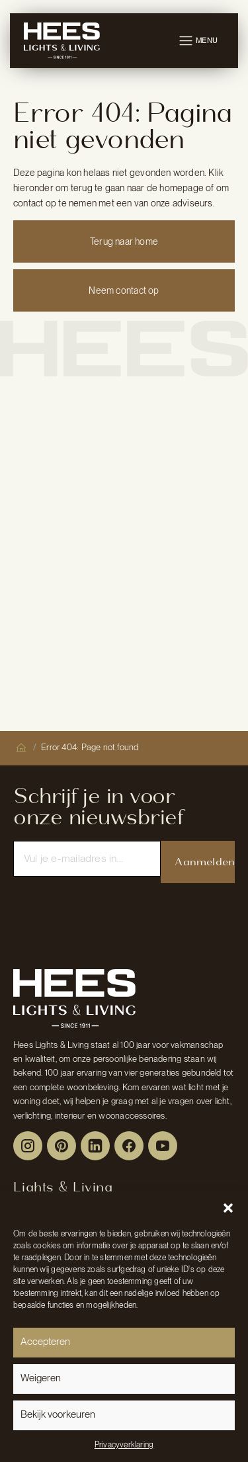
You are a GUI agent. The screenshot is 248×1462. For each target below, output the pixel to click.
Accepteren (45, 1342)
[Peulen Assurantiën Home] (74, 998)
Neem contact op (124, 290)
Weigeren (41, 1378)
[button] (228, 1208)
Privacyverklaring (124, 1444)
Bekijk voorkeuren (58, 1414)
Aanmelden (205, 862)
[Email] (87, 859)
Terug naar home (124, 241)
